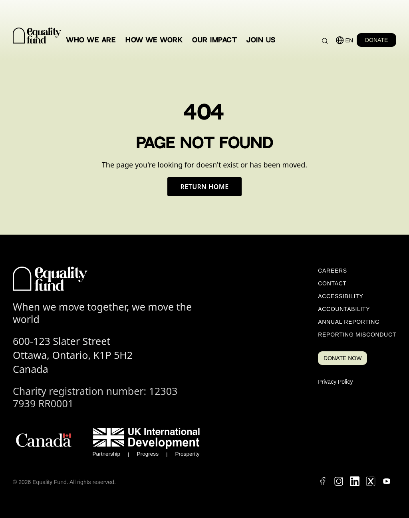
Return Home (204, 186)
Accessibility (340, 296)
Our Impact (214, 40)
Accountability (344, 309)
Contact (332, 283)
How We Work (154, 40)
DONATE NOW (342, 358)
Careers (332, 270)
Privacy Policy (335, 382)
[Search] (325, 41)
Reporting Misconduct (357, 334)
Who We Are (91, 40)
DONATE (376, 40)
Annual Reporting (348, 322)
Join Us (260, 40)
